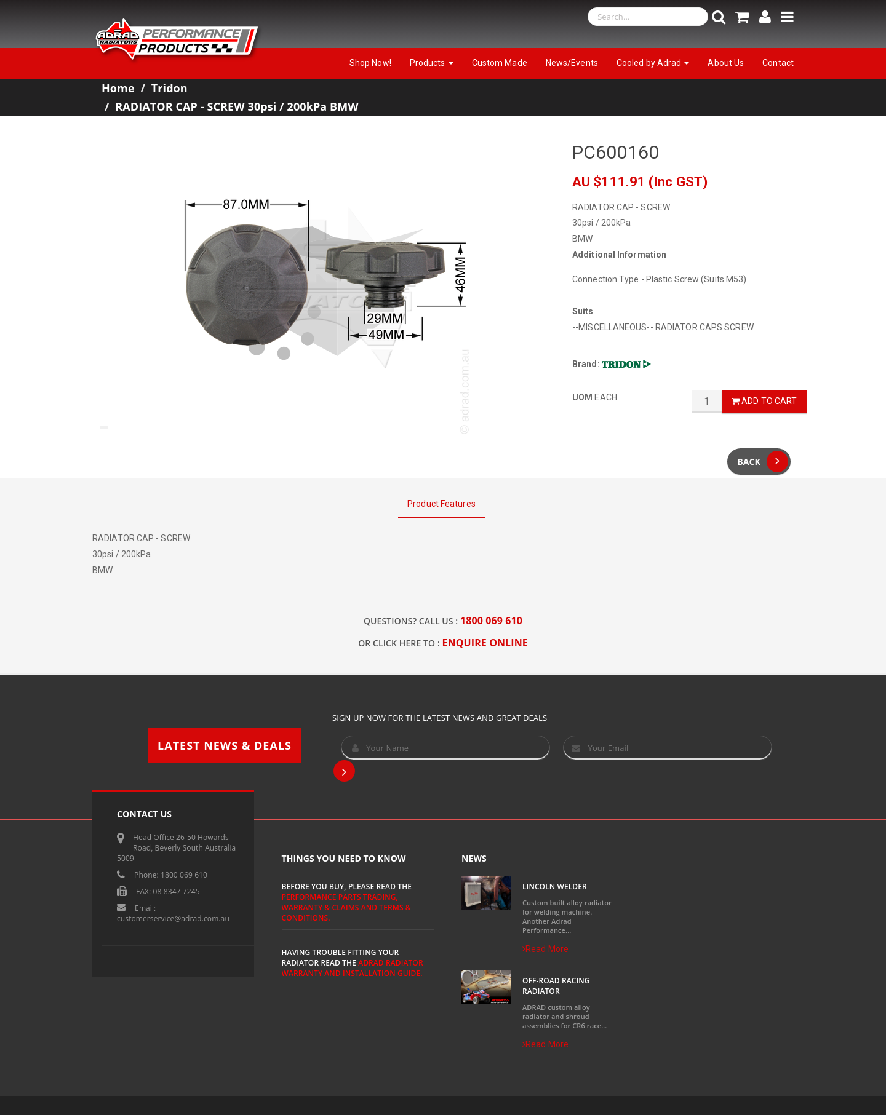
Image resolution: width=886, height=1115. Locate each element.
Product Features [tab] (441, 504)
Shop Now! (370, 63)
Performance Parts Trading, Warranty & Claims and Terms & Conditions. (346, 907)
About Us (726, 63)
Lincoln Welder (554, 886)
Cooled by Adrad (653, 63)
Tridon (169, 88)
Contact (778, 63)
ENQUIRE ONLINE (485, 642)
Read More (545, 949)
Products (431, 63)
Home (118, 88)
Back (762, 461)
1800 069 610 (491, 620)
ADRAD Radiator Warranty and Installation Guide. (352, 968)
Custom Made (499, 63)
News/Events (572, 63)
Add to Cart (764, 401)
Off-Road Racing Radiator (556, 985)
